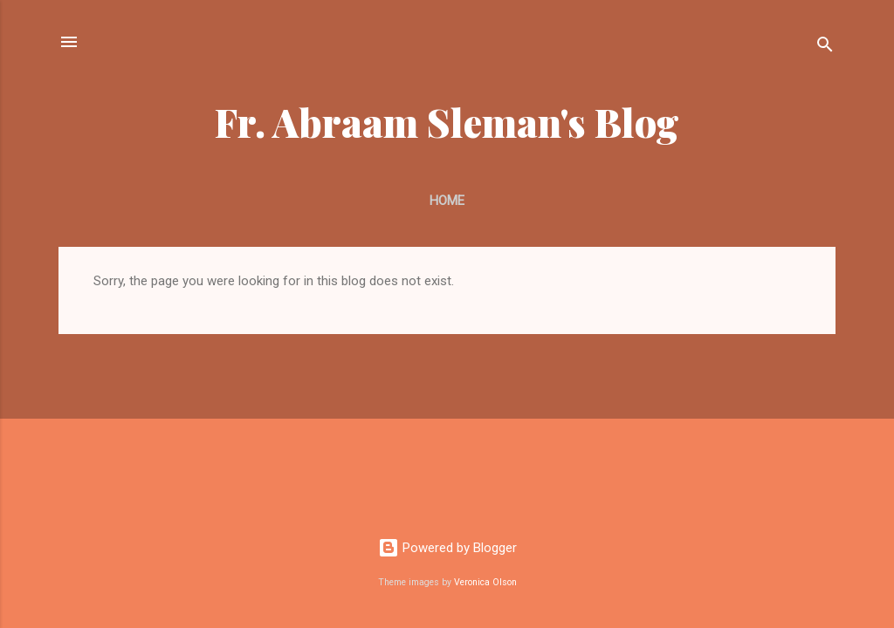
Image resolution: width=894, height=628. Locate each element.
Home (447, 200)
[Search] (825, 47)
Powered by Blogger (447, 548)
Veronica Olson (485, 582)
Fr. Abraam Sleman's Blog (447, 121)
